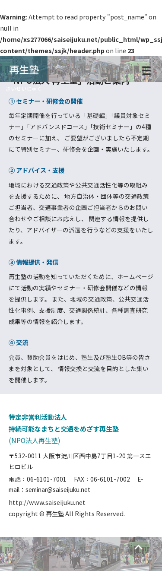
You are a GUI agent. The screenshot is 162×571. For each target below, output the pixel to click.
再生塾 (24, 69)
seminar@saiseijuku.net (57, 489)
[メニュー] (146, 69)
